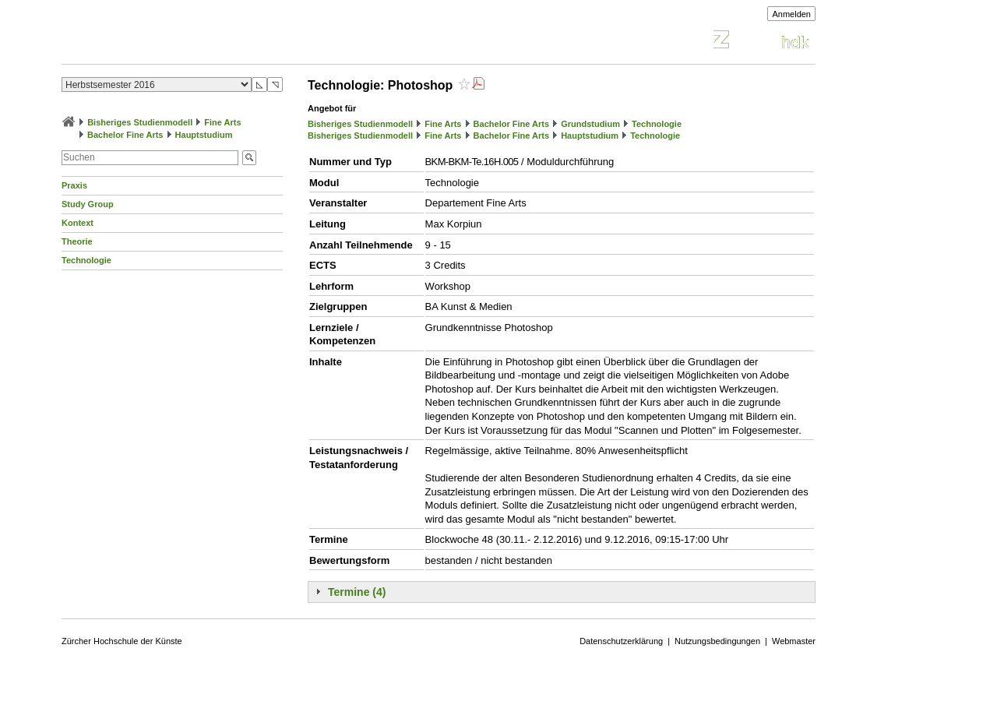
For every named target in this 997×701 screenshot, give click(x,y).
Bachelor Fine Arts (125, 134)
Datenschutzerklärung (621, 641)
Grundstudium (590, 124)
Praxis (74, 185)
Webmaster (794, 641)
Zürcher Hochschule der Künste (122, 641)
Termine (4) (357, 592)
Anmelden (791, 14)
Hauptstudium (204, 134)
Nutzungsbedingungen (717, 641)
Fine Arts (222, 122)
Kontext (77, 222)
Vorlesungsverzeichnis (176, 41)
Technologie (86, 260)
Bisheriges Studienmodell (139, 122)
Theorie (77, 241)
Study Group (88, 204)
